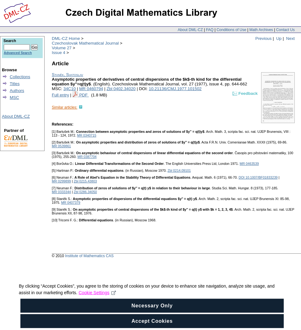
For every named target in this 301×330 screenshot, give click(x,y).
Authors (17, 90)
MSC (14, 97)
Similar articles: (64, 107)
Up (279, 38)
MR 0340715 (86, 135)
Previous (263, 38)
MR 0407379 (70, 202)
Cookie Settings (97, 302)
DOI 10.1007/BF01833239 (258, 177)
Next (290, 38)
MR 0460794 (91, 88)
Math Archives (261, 30)
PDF (84, 95)
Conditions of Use (231, 30)
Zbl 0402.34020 (121, 88)
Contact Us (285, 30)
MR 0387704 (87, 157)
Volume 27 (62, 48)
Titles (14, 83)
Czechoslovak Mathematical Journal (85, 43)
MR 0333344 (61, 192)
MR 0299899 (61, 181)
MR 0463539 (249, 163)
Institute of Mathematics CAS (89, 256)
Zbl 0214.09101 (179, 170)
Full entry (60, 95)
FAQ (209, 30)
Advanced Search (18, 53)
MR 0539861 (61, 146)
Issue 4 (58, 52)
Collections (20, 76)
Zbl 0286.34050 (85, 192)
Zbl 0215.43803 (85, 181)
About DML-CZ (190, 30)
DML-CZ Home (66, 38)
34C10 (69, 88)
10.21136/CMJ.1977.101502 (175, 88)
